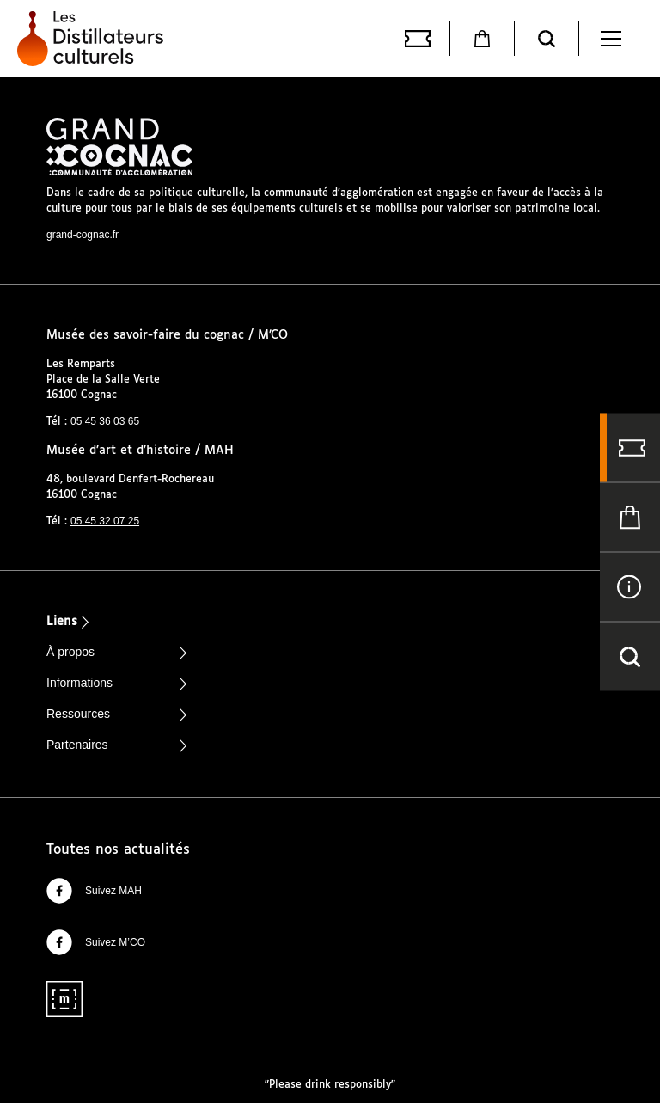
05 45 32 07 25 (104, 521)
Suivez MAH (94, 891)
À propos (70, 652)
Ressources (78, 714)
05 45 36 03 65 (104, 421)
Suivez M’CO (95, 942)
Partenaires (77, 744)
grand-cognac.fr (82, 235)
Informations (79, 683)
